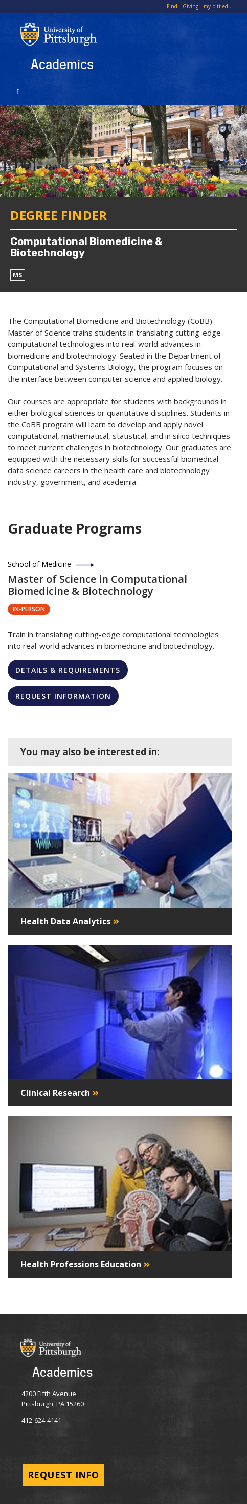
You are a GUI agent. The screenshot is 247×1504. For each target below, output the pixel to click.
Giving (190, 6)
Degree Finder (58, 215)
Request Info (63, 1475)
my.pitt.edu (218, 6)
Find (172, 6)
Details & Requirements (67, 670)
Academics (62, 64)
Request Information (63, 696)
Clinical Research (55, 1092)
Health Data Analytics (65, 921)
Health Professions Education (80, 1264)
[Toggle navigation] (20, 90)
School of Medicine (39, 564)
